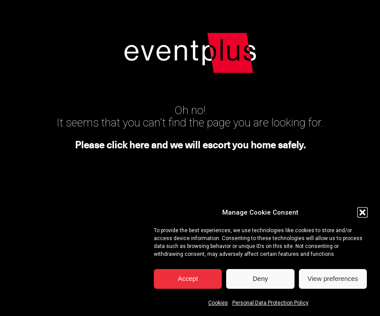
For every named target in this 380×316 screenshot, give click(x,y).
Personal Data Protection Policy (270, 305)
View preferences (333, 280)
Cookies (218, 305)
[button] (362, 214)
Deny (260, 280)
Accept (188, 280)
